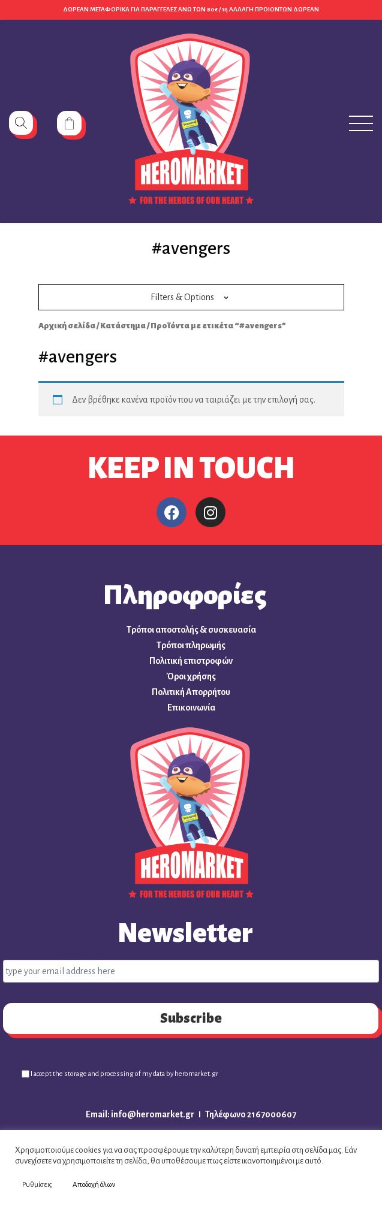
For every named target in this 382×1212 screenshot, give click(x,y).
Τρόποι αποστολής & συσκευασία (191, 629)
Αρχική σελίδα (66, 325)
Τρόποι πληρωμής (191, 645)
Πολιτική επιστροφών (191, 661)
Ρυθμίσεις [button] (37, 1185)
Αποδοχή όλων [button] (94, 1185)
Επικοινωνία (191, 707)
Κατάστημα (123, 325)
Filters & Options (182, 297)
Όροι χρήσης (191, 676)
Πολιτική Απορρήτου (191, 692)
